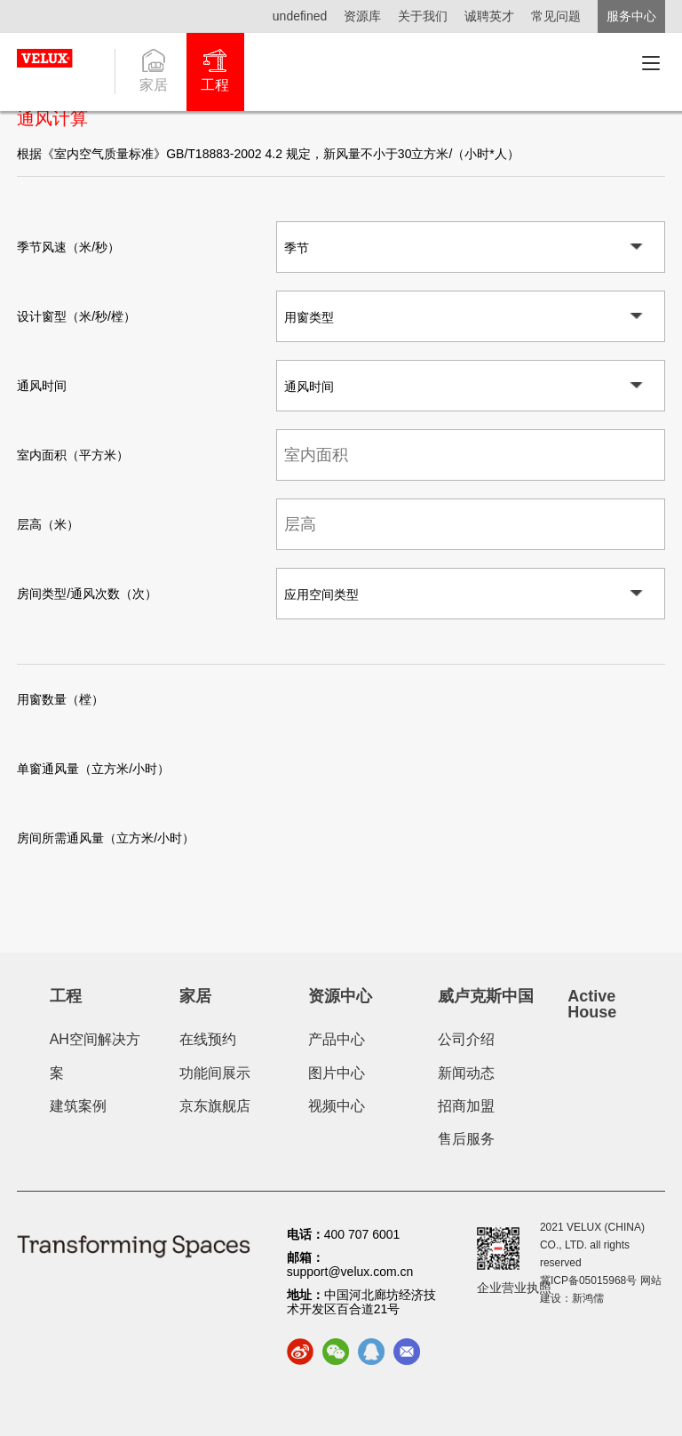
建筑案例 (78, 1105)
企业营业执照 (514, 1287)
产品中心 (336, 1039)
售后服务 (466, 1138)
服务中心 (631, 16)
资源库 (362, 16)
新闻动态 (466, 1073)
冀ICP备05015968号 (588, 1280)
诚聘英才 (489, 16)
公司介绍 (466, 1039)
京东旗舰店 (214, 1105)
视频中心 (336, 1105)
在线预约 (207, 1039)
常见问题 (556, 16)
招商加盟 (466, 1105)
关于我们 (423, 16)
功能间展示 (214, 1073)
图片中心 (336, 1073)
